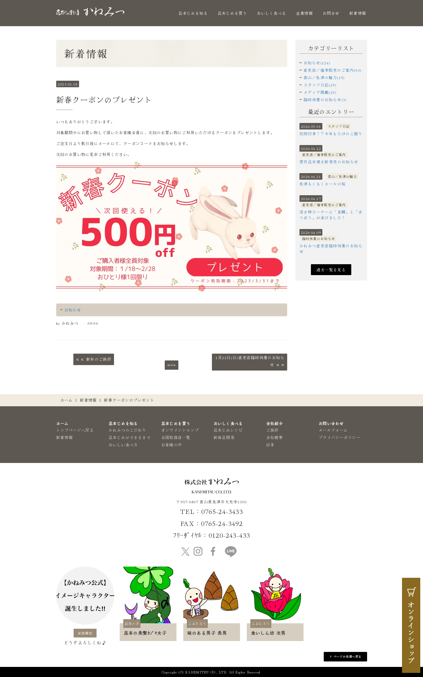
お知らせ (72, 309)
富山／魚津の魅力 (342, 176)
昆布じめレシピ (228, 430)
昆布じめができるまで (130, 437)
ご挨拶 (272, 430)
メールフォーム (333, 430)
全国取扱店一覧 (176, 437)
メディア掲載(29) (320, 92)
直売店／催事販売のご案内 (324, 154)
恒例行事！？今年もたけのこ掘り (330, 133)
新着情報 (357, 13)
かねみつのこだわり (127, 430)
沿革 (270, 444)
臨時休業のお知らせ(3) (325, 99)
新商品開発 (224, 437)
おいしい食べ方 (123, 444)
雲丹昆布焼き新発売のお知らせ (328, 161)
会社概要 (274, 437)
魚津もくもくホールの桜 (322, 183)
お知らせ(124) (317, 62)
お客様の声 (171, 444)
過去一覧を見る (331, 269)
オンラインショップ (180, 430)
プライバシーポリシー (340, 437)
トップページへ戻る (75, 430)
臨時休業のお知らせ (318, 238)
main (171, 364)
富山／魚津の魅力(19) (324, 77)
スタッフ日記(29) (320, 85)
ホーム (66, 400)
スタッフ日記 (339, 126)
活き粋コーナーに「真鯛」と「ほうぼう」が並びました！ (330, 214)
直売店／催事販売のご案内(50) (333, 70)
